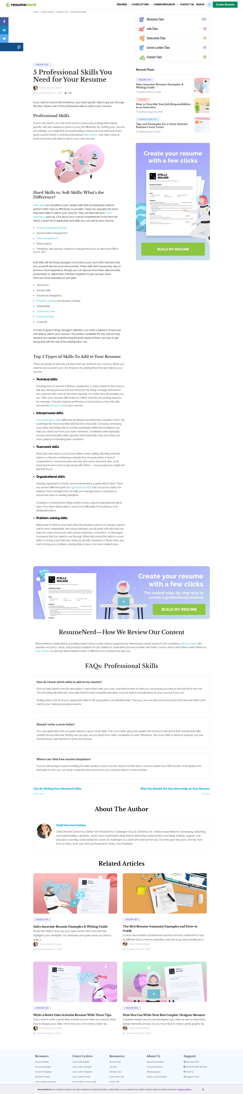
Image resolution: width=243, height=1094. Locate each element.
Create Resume (225, 4)
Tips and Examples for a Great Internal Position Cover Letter (172, 133)
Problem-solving (46, 295)
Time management (47, 235)
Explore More (184, 1089)
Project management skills (52, 225)
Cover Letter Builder (80, 1025)
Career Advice (48, 12)
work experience (70, 214)
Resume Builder (42, 1025)
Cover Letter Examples (82, 1030)
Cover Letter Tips (168, 126)
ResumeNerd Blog (117, 1050)
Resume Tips (62, 12)
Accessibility (134, 1070)
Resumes (123, 4)
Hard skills (39, 206)
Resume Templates (43, 1035)
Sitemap (144, 1070)
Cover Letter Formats (81, 1040)
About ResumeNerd (155, 1025)
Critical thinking (45, 311)
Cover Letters (141, 4)
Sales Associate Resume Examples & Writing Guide (171, 87)
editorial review (188, 607)
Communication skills (48, 402)
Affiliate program (154, 1035)
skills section (40, 144)
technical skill (57, 388)
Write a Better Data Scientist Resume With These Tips (72, 978)
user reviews (42, 614)
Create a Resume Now (45, 1050)
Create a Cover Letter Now (83, 1050)
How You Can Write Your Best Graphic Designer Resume (164, 978)
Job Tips (163, 103)
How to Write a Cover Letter (84, 1045)
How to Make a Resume (45, 1045)
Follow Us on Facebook (157, 1040)
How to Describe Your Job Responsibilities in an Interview (173, 110)
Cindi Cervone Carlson (71, 788)
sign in (200, 4)
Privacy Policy (121, 1070)
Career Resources (166, 4)
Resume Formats (42, 1040)
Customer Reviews (155, 1030)
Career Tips (114, 1045)
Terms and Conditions (104, 1070)
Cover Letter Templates (82, 1035)
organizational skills (67, 462)
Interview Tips (115, 1035)
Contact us (187, 4)
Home (35, 12)
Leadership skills (46, 305)
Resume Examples (43, 1030)
